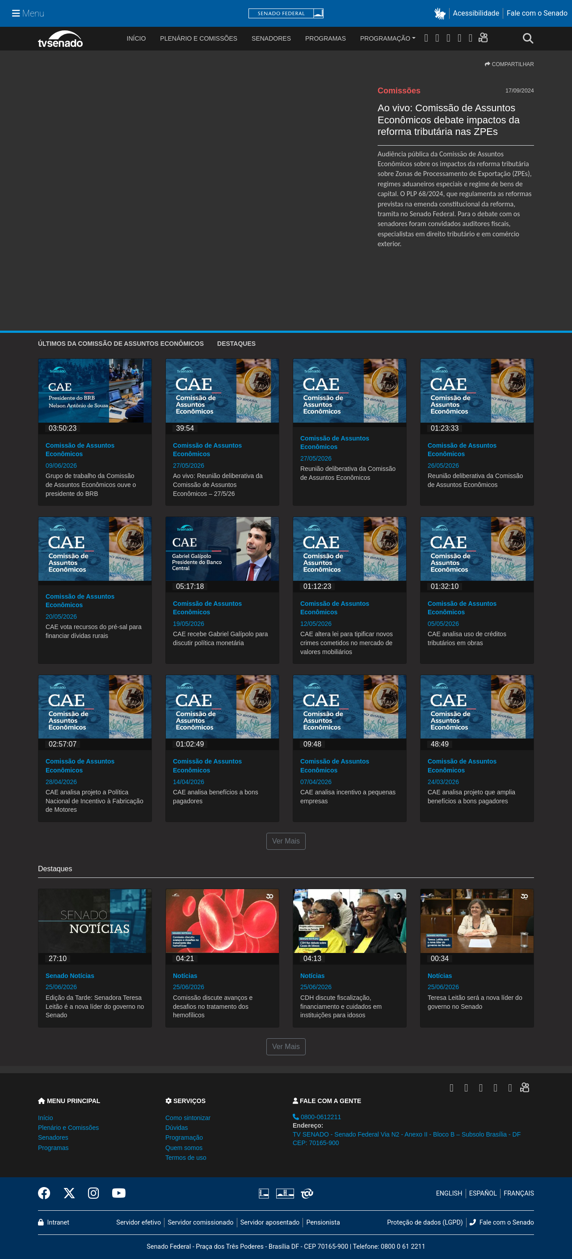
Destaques (236, 343)
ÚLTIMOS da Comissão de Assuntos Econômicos (121, 343)
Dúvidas (176, 1127)
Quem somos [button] (183, 1147)
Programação (385, 38)
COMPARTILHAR (509, 64)
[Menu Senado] (28, 13)
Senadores (271, 38)
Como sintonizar (187, 1117)
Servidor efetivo (138, 1222)
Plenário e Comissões (198, 38)
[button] (441, 14)
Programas (325, 38)
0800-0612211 (317, 1117)
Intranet (53, 1222)
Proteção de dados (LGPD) (425, 1222)
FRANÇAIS (519, 1193)
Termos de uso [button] (185, 1157)
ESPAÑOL (483, 1193)
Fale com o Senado (537, 13)
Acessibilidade (476, 13)
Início (45, 1117)
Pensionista (323, 1222)
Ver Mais (286, 841)
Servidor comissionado (201, 1222)
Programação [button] (184, 1137)
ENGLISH (449, 1193)
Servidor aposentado (269, 1222)
